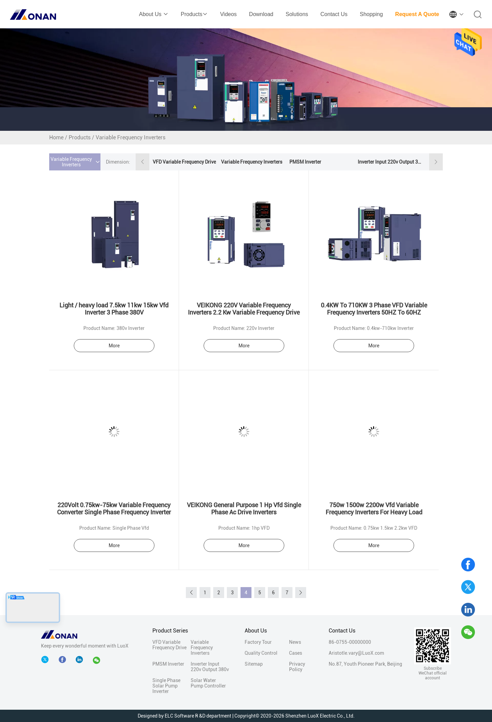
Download (261, 14)
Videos (228, 14)
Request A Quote (417, 14)
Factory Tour (258, 642)
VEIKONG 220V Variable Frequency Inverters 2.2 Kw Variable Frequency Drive (244, 309)
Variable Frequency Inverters (251, 162)
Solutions (297, 14)
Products (194, 14)
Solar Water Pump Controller (208, 683)
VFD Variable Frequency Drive (184, 162)
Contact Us (333, 14)
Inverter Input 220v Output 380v (390, 162)
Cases (295, 653)
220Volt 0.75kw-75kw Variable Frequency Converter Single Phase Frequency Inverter (114, 508)
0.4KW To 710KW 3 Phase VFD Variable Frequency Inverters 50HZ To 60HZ (374, 309)
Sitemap (254, 664)
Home (56, 137)
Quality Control (261, 653)
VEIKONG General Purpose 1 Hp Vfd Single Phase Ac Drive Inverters (244, 508)
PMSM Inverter (305, 162)
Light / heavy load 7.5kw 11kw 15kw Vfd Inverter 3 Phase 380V (113, 309)
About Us (153, 14)
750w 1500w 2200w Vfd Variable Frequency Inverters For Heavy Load (374, 508)
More (114, 345)
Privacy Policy (297, 666)
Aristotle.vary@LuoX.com (356, 653)
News (295, 642)
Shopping (371, 14)
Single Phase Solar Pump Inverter (166, 686)
